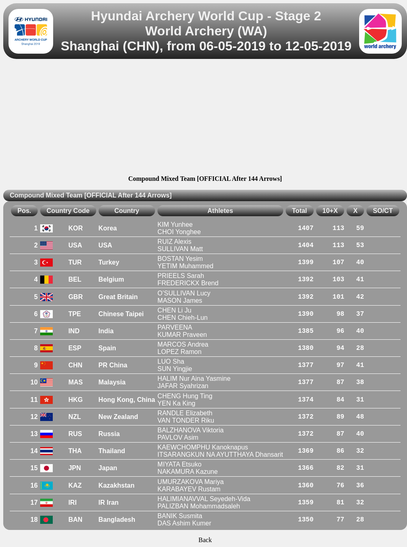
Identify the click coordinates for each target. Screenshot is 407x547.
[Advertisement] (205, 118)
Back (205, 539)
